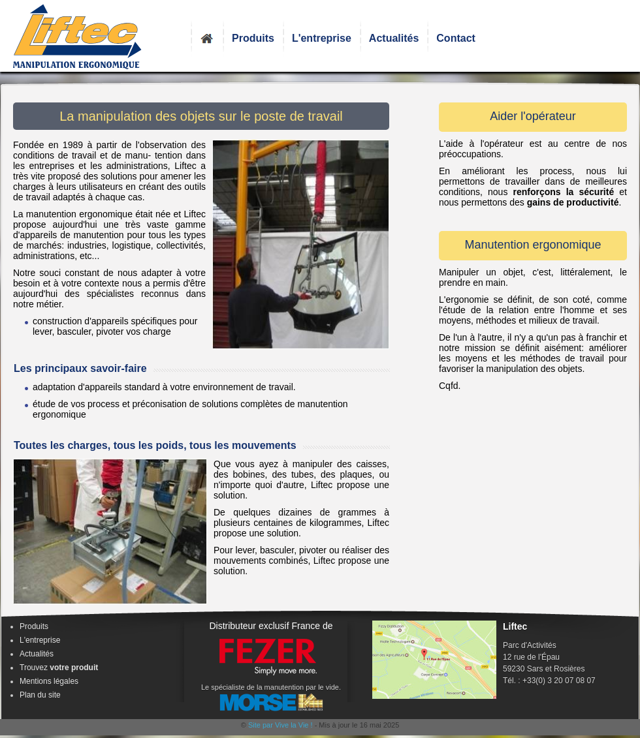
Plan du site (40, 695)
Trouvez (59, 667)
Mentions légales (49, 681)
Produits (253, 38)
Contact (455, 38)
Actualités (394, 38)
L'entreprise (321, 38)
